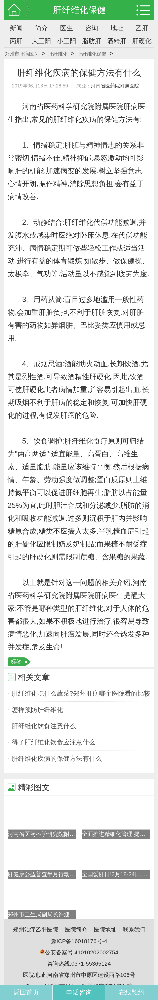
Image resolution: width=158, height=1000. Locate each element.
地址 (116, 28)
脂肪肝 (91, 41)
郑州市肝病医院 (22, 53)
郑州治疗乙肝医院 (35, 929)
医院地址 (105, 929)
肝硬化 (142, 41)
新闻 (16, 28)
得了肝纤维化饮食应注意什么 (53, 742)
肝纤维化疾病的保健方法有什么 (57, 758)
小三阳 (66, 41)
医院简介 (76, 929)
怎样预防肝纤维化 (37, 709)
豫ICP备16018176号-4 (79, 941)
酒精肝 (116, 41)
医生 (66, 28)
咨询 (91, 28)
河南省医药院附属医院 (115, 85)
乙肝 (141, 28)
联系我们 (134, 929)
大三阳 (41, 41)
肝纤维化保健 (91, 53)
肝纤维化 (58, 53)
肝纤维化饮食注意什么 (44, 726)
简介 (41, 28)
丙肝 (16, 41)
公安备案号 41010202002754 (79, 952)
